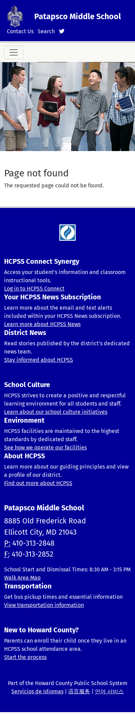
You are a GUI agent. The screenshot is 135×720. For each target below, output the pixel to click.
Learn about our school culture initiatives (55, 412)
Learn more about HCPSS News (42, 324)
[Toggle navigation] (13, 52)
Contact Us (20, 31)
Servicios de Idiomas (37, 691)
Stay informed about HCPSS (38, 360)
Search (46, 31)
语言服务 (79, 691)
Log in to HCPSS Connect (34, 288)
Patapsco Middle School (77, 16)
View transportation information (44, 605)
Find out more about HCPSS (38, 483)
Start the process (25, 657)
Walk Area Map (22, 577)
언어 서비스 (109, 691)
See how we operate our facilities (45, 447)
